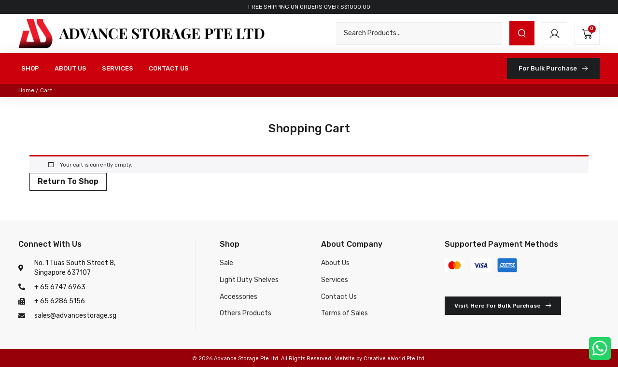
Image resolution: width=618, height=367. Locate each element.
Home (26, 90)
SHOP (30, 68)
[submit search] (521, 33)
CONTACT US (169, 68)
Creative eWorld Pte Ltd (394, 358)
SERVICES (117, 68)
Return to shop (68, 181)
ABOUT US (70, 68)
